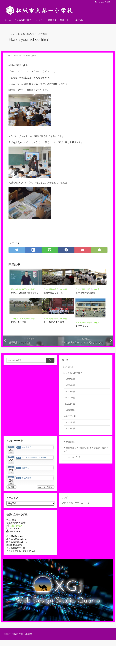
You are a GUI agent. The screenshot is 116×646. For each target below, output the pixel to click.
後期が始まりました (53, 296)
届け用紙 (70, 446)
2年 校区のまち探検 (54, 325)
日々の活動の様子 (22, 20)
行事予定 (52, 20)
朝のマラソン (82, 329)
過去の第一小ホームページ (77, 507)
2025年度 (71, 383)
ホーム (8, 20)
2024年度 (14, 322)
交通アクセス (16, 530)
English (99, 2)
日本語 (107, 2)
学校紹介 (79, 20)
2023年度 (31, 293)
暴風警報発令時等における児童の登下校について (85, 454)
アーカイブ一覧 (73, 461)
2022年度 (43, 33)
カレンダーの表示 (46, 491)
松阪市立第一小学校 (22, 640)
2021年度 (63, 293)
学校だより (65, 20)
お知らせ (40, 20)
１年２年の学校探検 (85, 296)
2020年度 (95, 326)
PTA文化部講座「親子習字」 (25, 296)
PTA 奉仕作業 (18, 325)
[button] (11, 491)
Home (12, 33)
